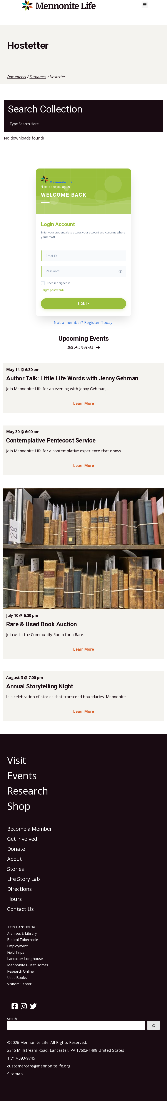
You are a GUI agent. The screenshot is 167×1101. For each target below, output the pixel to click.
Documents (16, 76)
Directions (19, 888)
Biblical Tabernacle (22, 939)
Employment (17, 946)
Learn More (83, 403)
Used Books (17, 977)
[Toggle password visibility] (120, 271)
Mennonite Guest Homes (27, 965)
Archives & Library (22, 933)
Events (22, 775)
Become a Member (29, 828)
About (14, 858)
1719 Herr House (21, 927)
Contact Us (20, 908)
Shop (18, 806)
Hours (14, 898)
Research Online (20, 971)
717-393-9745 (23, 1058)
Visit (16, 760)
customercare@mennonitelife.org (38, 1066)
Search (12, 1019)
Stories (15, 868)
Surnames (38, 76)
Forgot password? (52, 290)
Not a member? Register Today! (83, 322)
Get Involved (22, 838)
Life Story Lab (23, 878)
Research (27, 790)
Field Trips (15, 952)
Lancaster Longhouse (25, 958)
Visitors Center (19, 984)
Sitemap (15, 1073)
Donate (16, 848)
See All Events (80, 347)
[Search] (153, 1025)
